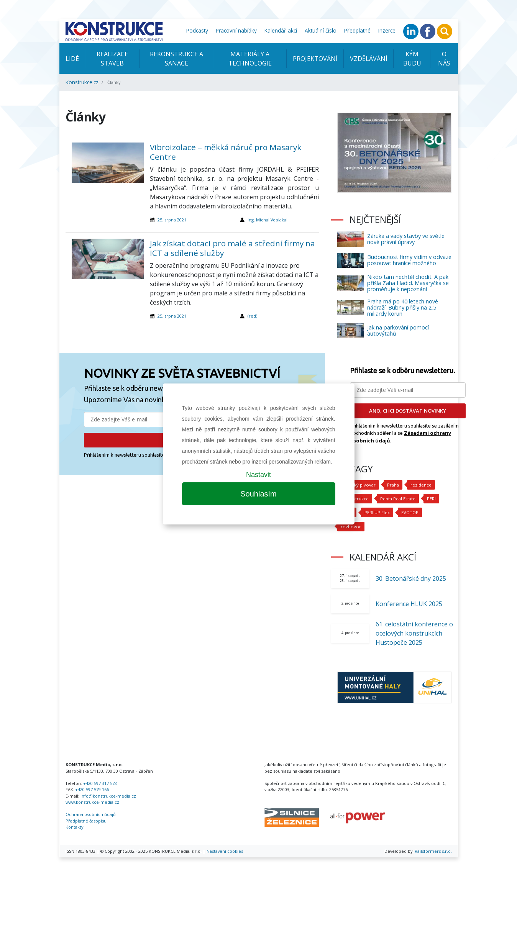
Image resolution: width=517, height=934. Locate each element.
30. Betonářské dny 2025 (411, 578)
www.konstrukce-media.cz (92, 802)
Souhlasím (258, 494)
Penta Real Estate (397, 498)
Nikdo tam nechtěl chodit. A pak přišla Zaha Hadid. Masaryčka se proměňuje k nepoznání (408, 283)
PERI (431, 498)
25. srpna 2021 (172, 220)
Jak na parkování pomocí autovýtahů (398, 330)
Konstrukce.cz (82, 82)
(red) (252, 316)
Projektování (315, 58)
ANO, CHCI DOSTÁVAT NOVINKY (407, 410)
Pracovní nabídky (236, 30)
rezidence (419, 485)
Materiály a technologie (250, 58)
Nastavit (258, 474)
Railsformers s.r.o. (433, 851)
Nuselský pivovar (357, 485)
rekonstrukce (354, 498)
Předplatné (357, 30)
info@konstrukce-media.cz (108, 796)
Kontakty (74, 827)
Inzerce (387, 30)
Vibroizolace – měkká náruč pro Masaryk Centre (225, 152)
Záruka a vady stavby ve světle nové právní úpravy (406, 239)
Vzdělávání (368, 58)
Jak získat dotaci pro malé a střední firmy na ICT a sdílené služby (232, 248)
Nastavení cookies (225, 851)
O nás (444, 58)
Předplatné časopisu (86, 821)
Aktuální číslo (320, 30)
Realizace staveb (112, 58)
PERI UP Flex (377, 512)
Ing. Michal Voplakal (267, 220)
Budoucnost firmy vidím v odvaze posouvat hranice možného (409, 260)
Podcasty (197, 30)
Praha (391, 485)
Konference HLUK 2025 (409, 604)
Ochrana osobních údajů (91, 814)
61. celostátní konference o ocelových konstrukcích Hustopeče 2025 (414, 633)
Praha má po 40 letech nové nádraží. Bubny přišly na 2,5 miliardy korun (402, 307)
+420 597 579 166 (92, 789)
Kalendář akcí (280, 30)
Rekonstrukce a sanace (176, 58)
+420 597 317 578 (100, 783)
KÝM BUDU (412, 58)
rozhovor (350, 526)
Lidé (72, 58)
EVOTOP (409, 512)
